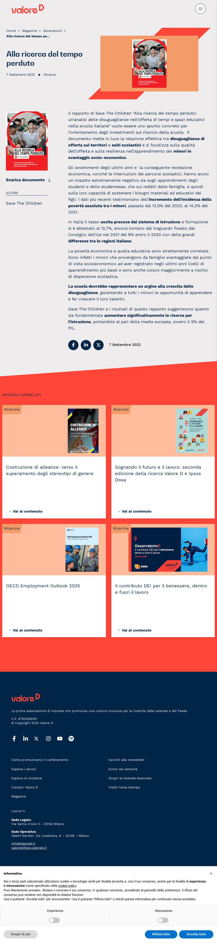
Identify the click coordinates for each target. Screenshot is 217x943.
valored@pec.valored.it (29, 848)
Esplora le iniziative (26, 778)
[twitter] (40, 739)
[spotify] (74, 739)
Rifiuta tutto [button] (161, 934)
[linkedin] (28, 739)
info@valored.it (23, 843)
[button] (73, 345)
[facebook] (17, 739)
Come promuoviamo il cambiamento (39, 760)
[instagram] (51, 739)
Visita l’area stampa (124, 787)
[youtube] (62, 739)
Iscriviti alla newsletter (126, 760)
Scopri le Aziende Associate (130, 778)
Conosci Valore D (24, 787)
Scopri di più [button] (20, 934)
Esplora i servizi (23, 769)
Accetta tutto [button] (196, 934)
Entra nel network (123, 769)
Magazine (18, 796)
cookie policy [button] (67, 886)
